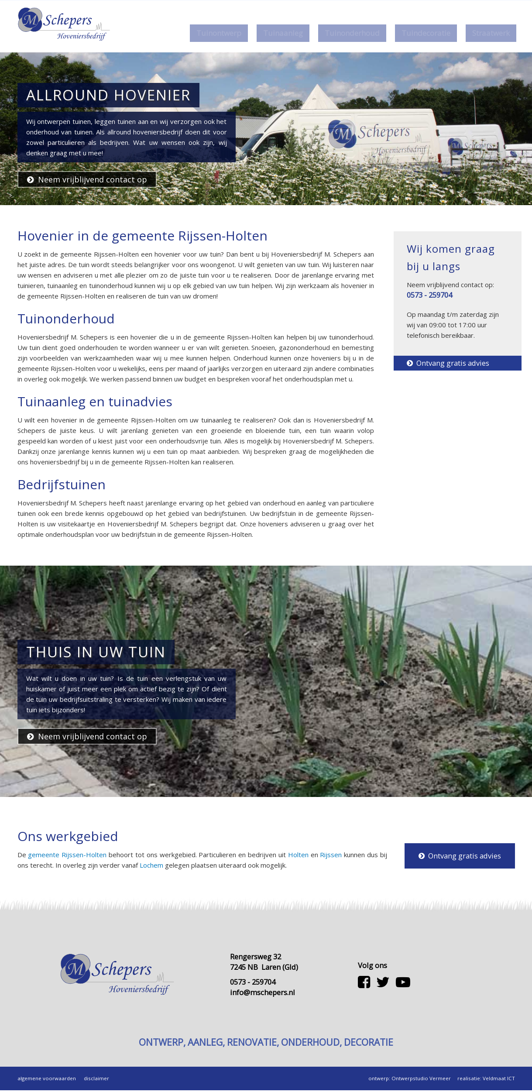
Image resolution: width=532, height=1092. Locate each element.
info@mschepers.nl (262, 994)
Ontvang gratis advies (448, 363)
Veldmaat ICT (499, 1080)
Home (331, 7)
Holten (298, 854)
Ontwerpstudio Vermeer (421, 1080)
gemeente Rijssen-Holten (67, 854)
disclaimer (96, 1080)
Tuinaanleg (282, 33)
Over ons (356, 7)
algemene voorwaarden (46, 1080)
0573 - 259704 (436, 7)
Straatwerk (489, 33)
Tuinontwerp (217, 33)
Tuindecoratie (424, 33)
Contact (384, 7)
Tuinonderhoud (350, 33)
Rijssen (331, 854)
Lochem (151, 865)
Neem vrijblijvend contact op (87, 179)
